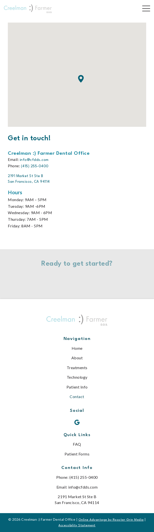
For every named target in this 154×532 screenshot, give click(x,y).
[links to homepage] (28, 8)
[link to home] (77, 321)
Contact (77, 396)
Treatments (77, 367)
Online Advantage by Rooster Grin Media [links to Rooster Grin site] (111, 519)
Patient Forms (77, 454)
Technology (77, 377)
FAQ (77, 444)
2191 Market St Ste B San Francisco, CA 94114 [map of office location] (77, 499)
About (77, 357)
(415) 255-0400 (35, 166)
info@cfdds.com (34, 160)
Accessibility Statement (77, 525)
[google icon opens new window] (77, 422)
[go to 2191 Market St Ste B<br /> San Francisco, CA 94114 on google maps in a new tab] (30, 179)
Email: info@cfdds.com (77, 487)
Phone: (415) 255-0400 (77, 477)
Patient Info (77, 387)
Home (77, 348)
